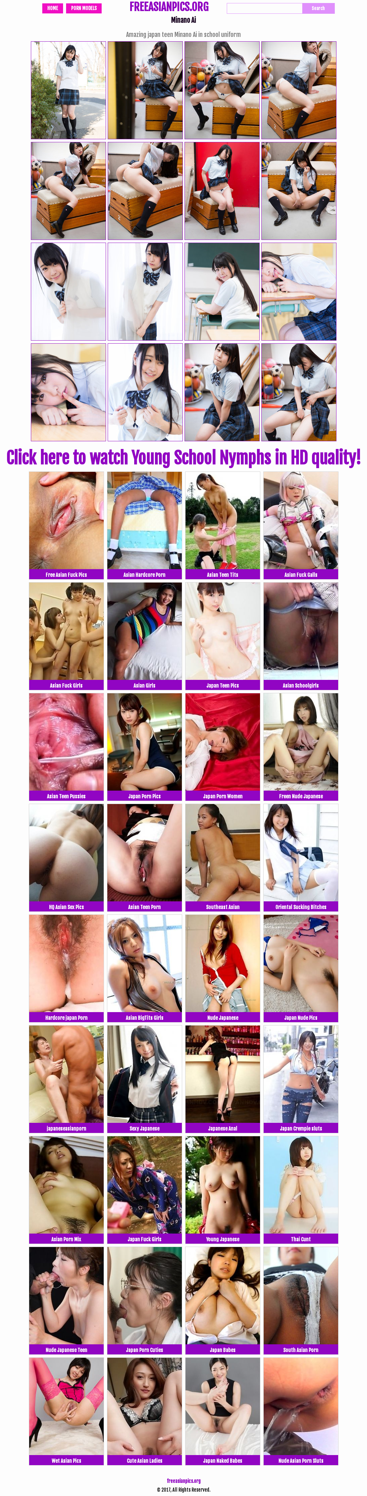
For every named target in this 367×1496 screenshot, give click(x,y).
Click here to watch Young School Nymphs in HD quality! (183, 458)
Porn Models (84, 8)
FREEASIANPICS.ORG (168, 8)
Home (52, 8)
